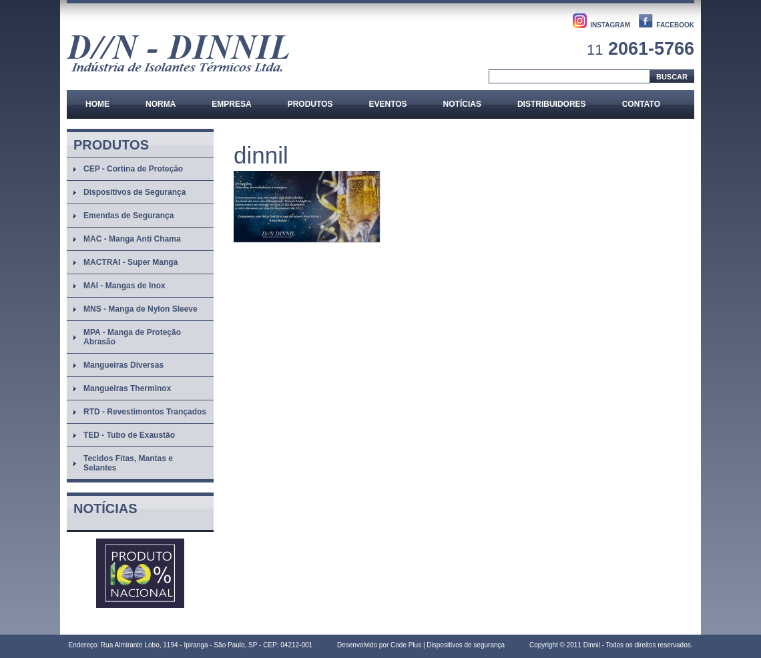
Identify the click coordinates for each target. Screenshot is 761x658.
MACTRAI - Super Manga (130, 262)
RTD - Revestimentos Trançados (144, 411)
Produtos (310, 104)
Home (97, 104)
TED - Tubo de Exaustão (129, 435)
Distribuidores (551, 104)
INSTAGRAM (610, 25)
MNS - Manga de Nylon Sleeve (140, 309)
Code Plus (406, 645)
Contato (641, 104)
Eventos (387, 104)
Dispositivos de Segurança (134, 192)
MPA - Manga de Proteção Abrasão (132, 337)
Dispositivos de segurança (466, 645)
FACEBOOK (675, 25)
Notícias (462, 104)
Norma (161, 104)
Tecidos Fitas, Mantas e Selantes (128, 463)
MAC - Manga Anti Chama (132, 239)
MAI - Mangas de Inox (124, 285)
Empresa (231, 104)
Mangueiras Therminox (127, 388)
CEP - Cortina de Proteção (133, 169)
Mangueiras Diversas (123, 365)
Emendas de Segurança (128, 215)
